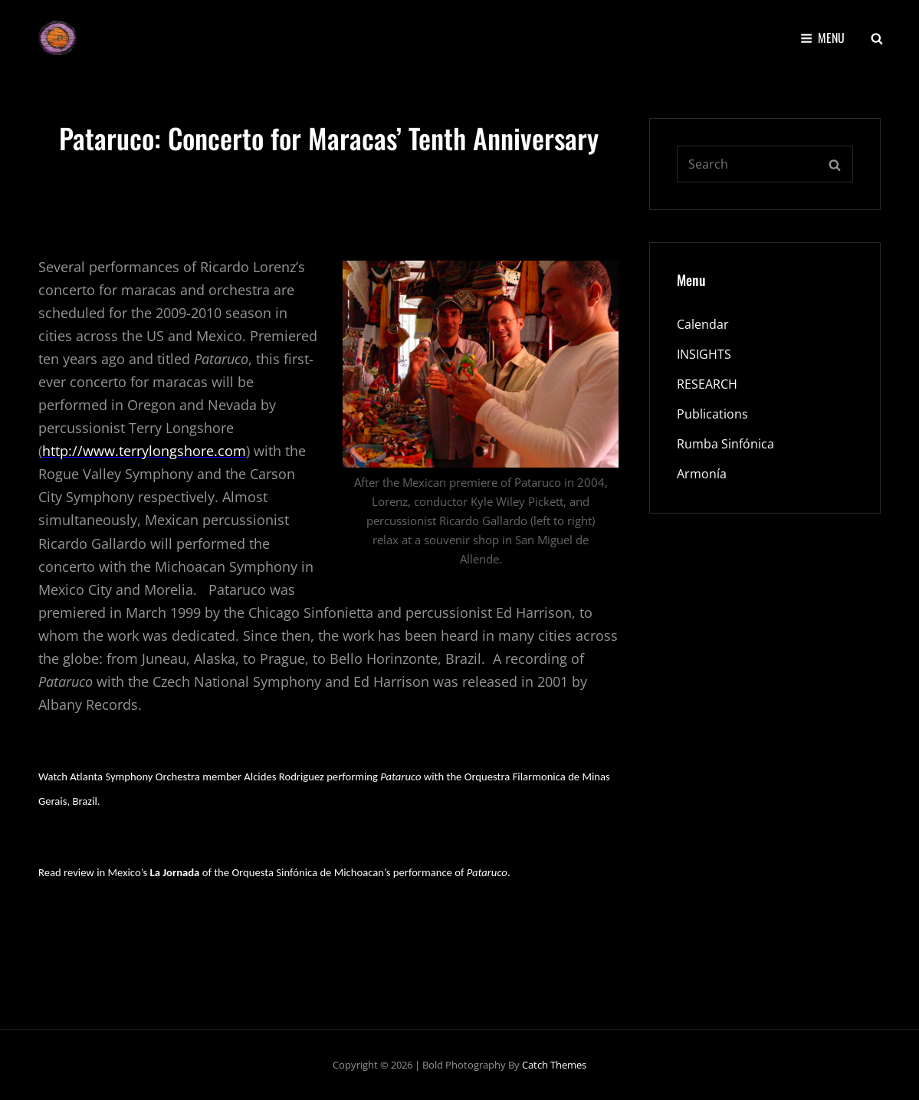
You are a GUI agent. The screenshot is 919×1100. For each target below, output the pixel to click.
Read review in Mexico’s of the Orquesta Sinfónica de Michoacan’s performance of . (274, 872)
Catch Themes (554, 1065)
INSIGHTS (704, 354)
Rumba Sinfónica (725, 443)
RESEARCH (707, 384)
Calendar (703, 324)
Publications (712, 414)
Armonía (702, 473)
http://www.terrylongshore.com (144, 451)
